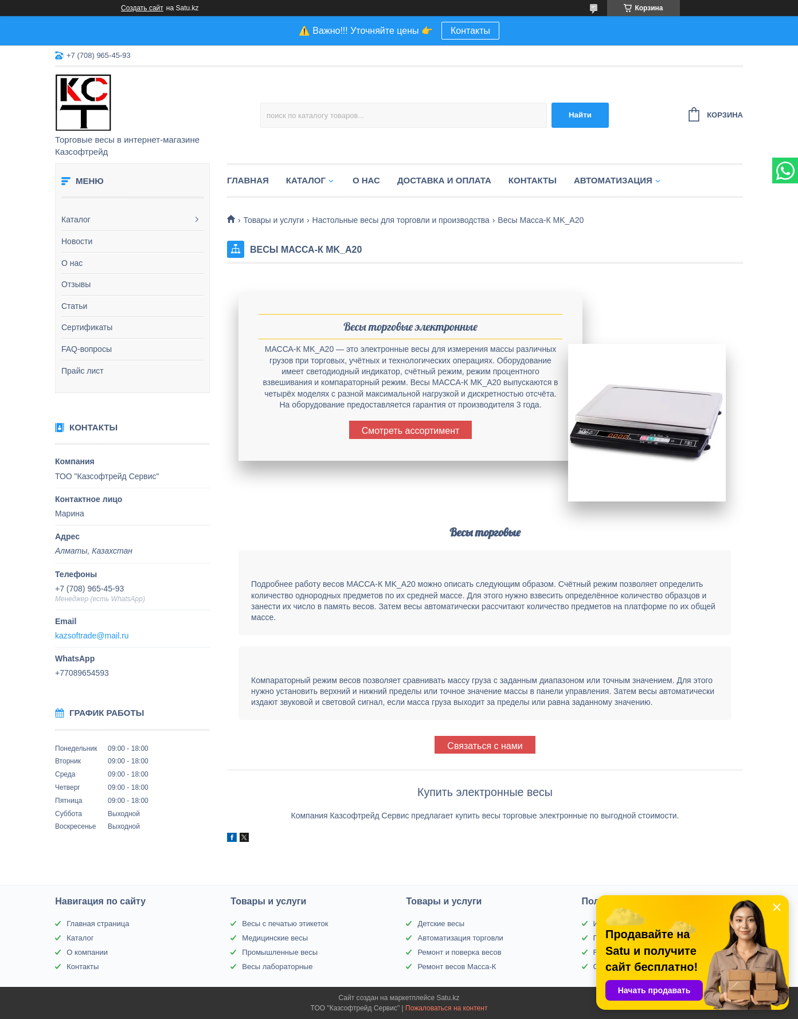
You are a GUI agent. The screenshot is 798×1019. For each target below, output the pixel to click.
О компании (87, 952)
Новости (76, 241)
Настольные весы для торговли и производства (401, 220)
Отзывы (76, 284)
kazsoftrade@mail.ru (92, 635)
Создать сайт (142, 8)
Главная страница (97, 923)
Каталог (76, 219)
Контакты (470, 31)
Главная (248, 180)
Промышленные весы (280, 952)
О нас (72, 263)
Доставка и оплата (444, 180)
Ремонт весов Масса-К (456, 966)
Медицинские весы (275, 938)
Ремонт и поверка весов (459, 952)
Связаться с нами (484, 746)
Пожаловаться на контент (446, 1008)
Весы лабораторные (277, 966)
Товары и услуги (273, 220)
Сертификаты (86, 327)
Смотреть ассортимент (411, 431)
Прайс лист (82, 370)
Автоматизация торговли (460, 938)
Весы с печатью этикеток (285, 923)
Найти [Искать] (580, 115)
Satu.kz (447, 998)
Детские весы (440, 923)
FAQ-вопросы (86, 349)
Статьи (74, 306)
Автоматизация (613, 180)
